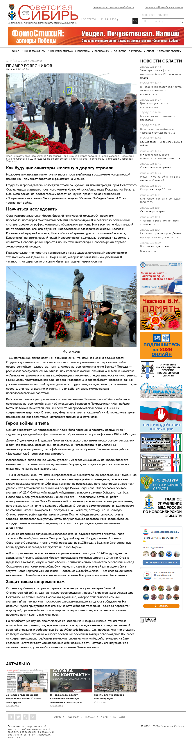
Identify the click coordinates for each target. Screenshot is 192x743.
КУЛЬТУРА (136, 51)
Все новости (148, 251)
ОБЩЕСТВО (120, 51)
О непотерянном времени (156, 167)
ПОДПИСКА (73, 717)
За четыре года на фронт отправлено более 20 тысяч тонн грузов (24, 698)
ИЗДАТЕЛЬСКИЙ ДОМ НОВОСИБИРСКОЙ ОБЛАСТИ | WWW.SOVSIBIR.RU (44, 13)
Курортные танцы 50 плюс (156, 189)
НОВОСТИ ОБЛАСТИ (161, 61)
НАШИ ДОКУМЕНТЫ (34, 51)
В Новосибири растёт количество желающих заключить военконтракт (66, 698)
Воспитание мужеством (155, 246)
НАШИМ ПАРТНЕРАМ (61, 51)
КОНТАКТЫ (119, 717)
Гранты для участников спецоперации (109, 696)
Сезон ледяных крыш (152, 211)
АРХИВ (104, 717)
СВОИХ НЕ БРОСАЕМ (170, 51)
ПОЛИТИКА (83, 51)
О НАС (15, 51)
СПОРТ (150, 51)
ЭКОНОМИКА (101, 51)
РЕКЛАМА (90, 717)
